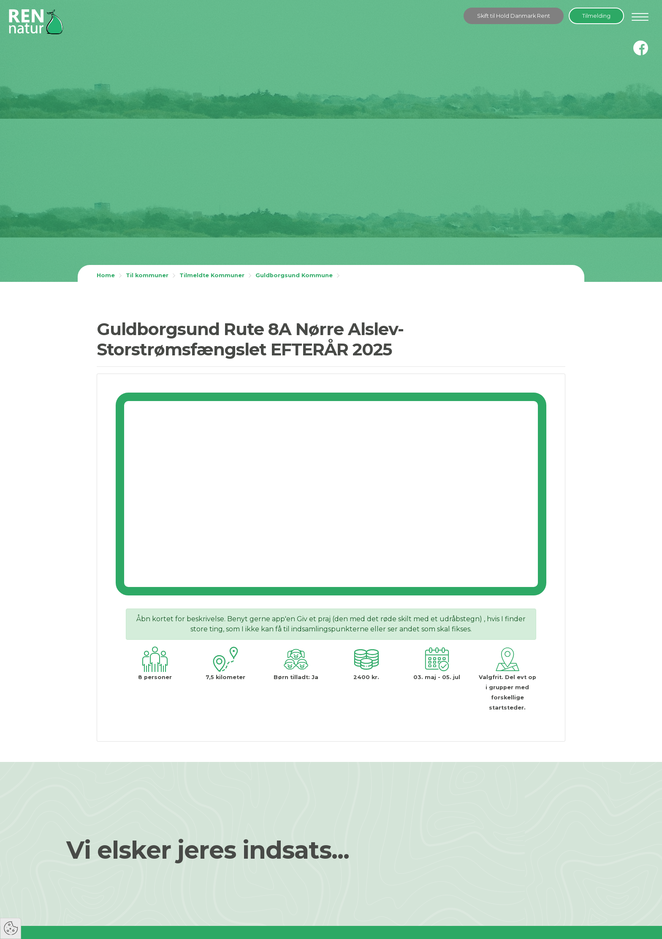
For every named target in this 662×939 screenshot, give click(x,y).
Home (106, 275)
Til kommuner (147, 275)
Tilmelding (596, 16)
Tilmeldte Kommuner (211, 275)
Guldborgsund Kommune (294, 275)
